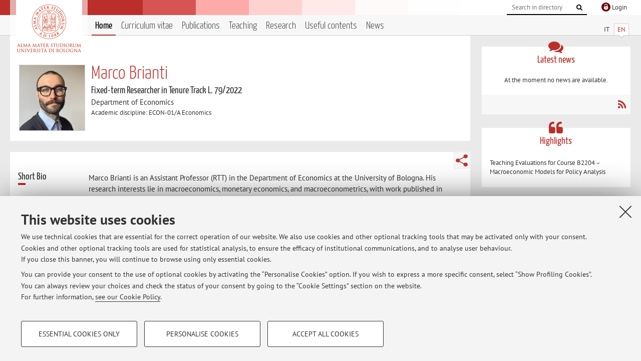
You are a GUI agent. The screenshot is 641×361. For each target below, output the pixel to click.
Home (103, 26)
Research (281, 26)
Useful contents (331, 26)
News (375, 26)
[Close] (625, 212)
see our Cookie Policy (127, 296)
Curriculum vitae (147, 26)
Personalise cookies (202, 333)
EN (621, 29)
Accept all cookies (325, 333)
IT (606, 29)
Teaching (243, 26)
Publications (201, 26)
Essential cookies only (79, 333)
